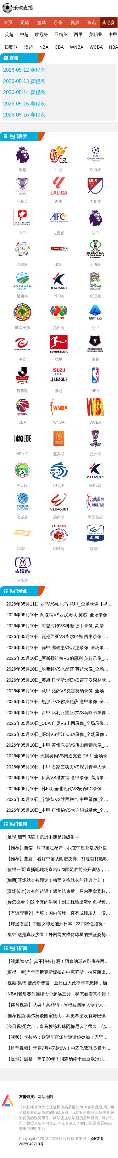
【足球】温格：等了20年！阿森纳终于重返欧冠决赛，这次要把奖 (55, 1059)
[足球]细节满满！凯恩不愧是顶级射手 (42, 836)
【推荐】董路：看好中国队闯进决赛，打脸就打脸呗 (57, 858)
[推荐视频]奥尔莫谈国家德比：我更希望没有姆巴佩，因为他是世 (58, 1016)
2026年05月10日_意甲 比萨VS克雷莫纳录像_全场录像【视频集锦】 (57, 691)
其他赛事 (108, 24)
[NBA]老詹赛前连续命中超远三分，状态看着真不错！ (58, 993)
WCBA (96, 47)
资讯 (91, 22)
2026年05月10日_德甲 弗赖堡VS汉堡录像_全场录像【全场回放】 (57, 648)
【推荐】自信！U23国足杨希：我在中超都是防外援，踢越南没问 (58, 848)
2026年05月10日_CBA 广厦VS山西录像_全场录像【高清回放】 (55, 724)
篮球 (41, 22)
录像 (58, 22)
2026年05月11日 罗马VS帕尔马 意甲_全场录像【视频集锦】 (59, 604)
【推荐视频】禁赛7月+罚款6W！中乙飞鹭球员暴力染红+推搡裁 (58, 1049)
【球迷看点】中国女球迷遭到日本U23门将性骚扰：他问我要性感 (58, 924)
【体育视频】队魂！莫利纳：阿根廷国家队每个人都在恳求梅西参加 (57, 1005)
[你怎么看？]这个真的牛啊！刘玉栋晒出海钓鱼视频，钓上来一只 (58, 902)
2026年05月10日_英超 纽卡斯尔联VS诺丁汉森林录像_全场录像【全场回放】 (58, 680)
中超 (24, 34)
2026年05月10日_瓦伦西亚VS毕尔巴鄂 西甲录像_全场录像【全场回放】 (57, 637)
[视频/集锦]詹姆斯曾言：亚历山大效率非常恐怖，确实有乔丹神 (58, 983)
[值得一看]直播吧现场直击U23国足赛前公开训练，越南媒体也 (57, 870)
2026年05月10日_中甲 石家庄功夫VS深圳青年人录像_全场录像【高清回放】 (58, 767)
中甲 (113, 34)
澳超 (28, 47)
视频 (74, 22)
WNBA (76, 47)
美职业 (95, 34)
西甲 (78, 34)
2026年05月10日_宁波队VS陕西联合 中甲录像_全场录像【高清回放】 (57, 800)
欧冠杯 (41, 34)
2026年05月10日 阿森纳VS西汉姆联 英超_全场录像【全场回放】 (56, 615)
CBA (59, 47)
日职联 (11, 47)
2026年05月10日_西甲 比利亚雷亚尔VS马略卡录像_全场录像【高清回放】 (57, 713)
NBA (43, 47)
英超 (9, 34)
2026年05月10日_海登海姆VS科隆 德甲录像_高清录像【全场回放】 (57, 626)
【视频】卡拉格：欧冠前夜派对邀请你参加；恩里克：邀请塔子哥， (54, 1038)
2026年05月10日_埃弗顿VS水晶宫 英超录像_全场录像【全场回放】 (57, 669)
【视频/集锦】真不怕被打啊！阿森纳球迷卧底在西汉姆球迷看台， (57, 962)
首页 (8, 22)
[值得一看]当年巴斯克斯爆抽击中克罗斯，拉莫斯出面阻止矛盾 (58, 973)
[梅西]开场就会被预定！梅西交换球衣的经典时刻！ (56, 880)
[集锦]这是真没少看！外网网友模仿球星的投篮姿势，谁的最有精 (58, 935)
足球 (24, 22)
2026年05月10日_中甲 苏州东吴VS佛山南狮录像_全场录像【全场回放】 (57, 746)
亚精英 (61, 34)
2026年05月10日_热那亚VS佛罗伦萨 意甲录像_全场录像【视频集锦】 (57, 702)
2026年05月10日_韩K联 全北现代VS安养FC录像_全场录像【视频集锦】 (57, 789)
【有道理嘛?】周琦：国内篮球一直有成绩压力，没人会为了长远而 (58, 913)
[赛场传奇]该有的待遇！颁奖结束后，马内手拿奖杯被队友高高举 (58, 892)
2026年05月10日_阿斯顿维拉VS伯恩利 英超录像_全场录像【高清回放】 (57, 659)
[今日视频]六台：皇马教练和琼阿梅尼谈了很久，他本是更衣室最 (58, 1027)
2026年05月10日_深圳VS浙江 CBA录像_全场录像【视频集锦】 (55, 735)
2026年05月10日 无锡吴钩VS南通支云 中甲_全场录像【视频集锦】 (59, 756)
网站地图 (45, 1097)
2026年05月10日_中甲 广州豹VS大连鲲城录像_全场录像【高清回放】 (57, 811)
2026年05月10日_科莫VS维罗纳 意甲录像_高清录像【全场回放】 (57, 778)
